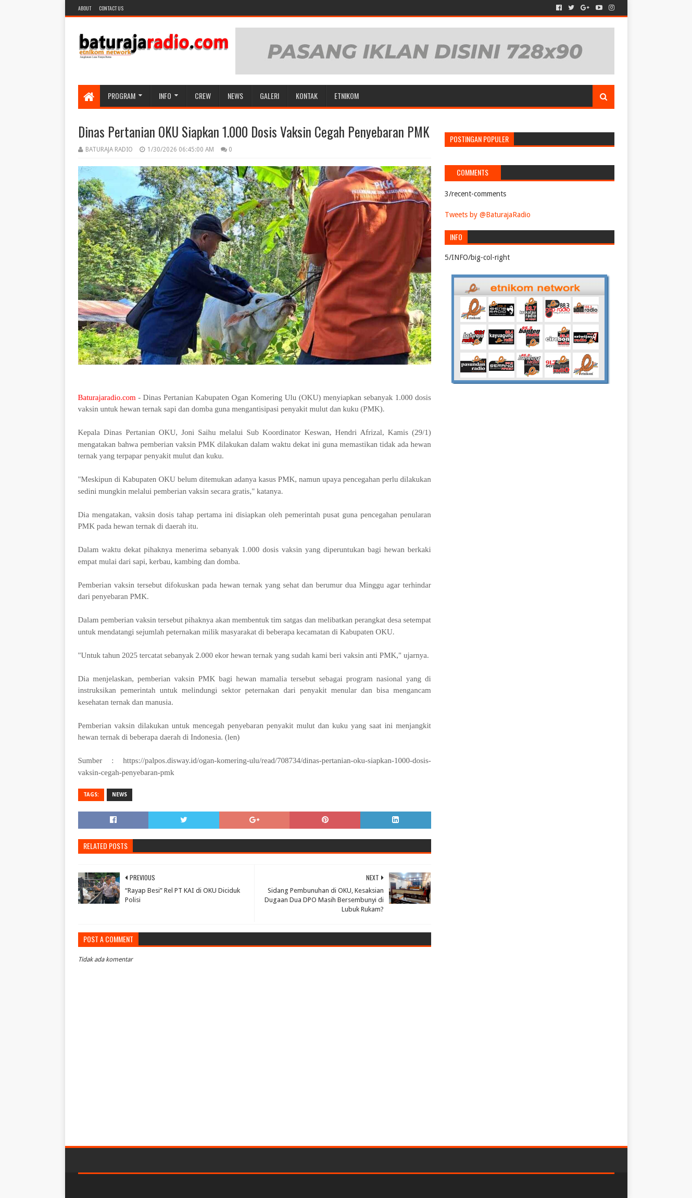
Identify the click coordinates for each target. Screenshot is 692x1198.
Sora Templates (135, 1186)
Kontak (307, 95)
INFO (165, 95)
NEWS (235, 95)
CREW (203, 95)
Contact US (111, 8)
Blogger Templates (195, 1186)
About (84, 8)
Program (121, 95)
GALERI (269, 95)
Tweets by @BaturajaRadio (488, 214)
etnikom (346, 95)
